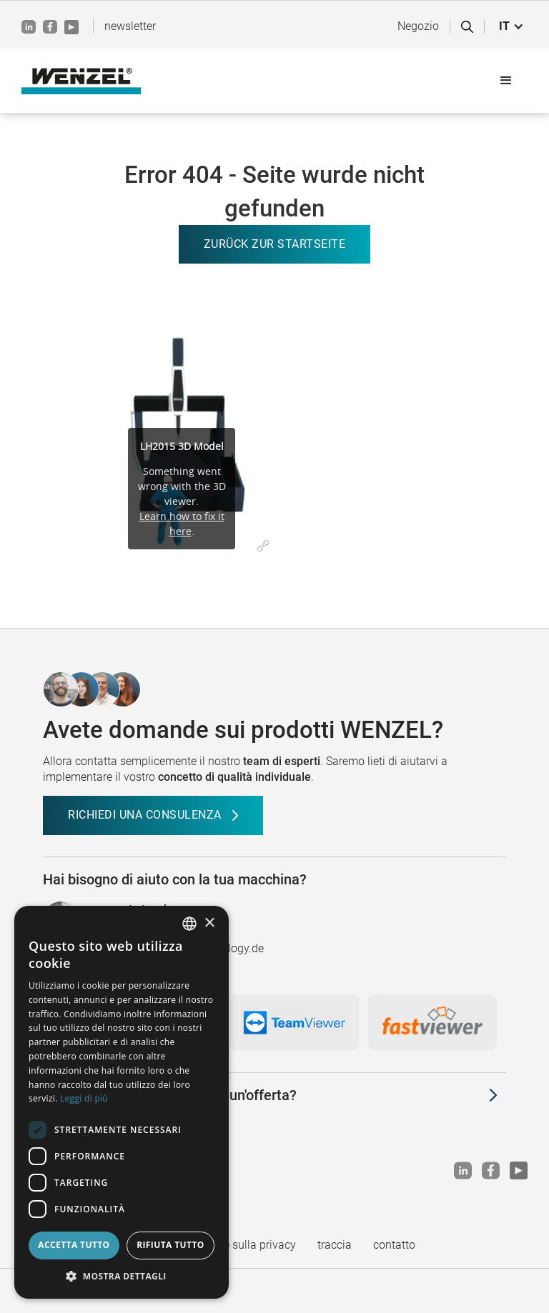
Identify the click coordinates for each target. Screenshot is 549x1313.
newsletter (130, 26)
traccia (334, 1245)
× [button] (209, 923)
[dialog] (121, 1102)
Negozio (418, 26)
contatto (394, 1245)
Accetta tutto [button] (73, 1245)
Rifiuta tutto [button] (170, 1245)
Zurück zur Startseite (275, 244)
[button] (511, 26)
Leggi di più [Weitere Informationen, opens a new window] (84, 1098)
